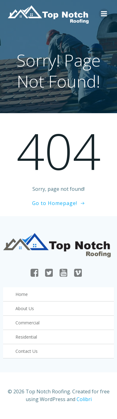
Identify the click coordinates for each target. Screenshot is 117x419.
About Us (24, 308)
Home (21, 294)
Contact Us (26, 351)
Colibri (84, 399)
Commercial (27, 323)
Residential (26, 337)
